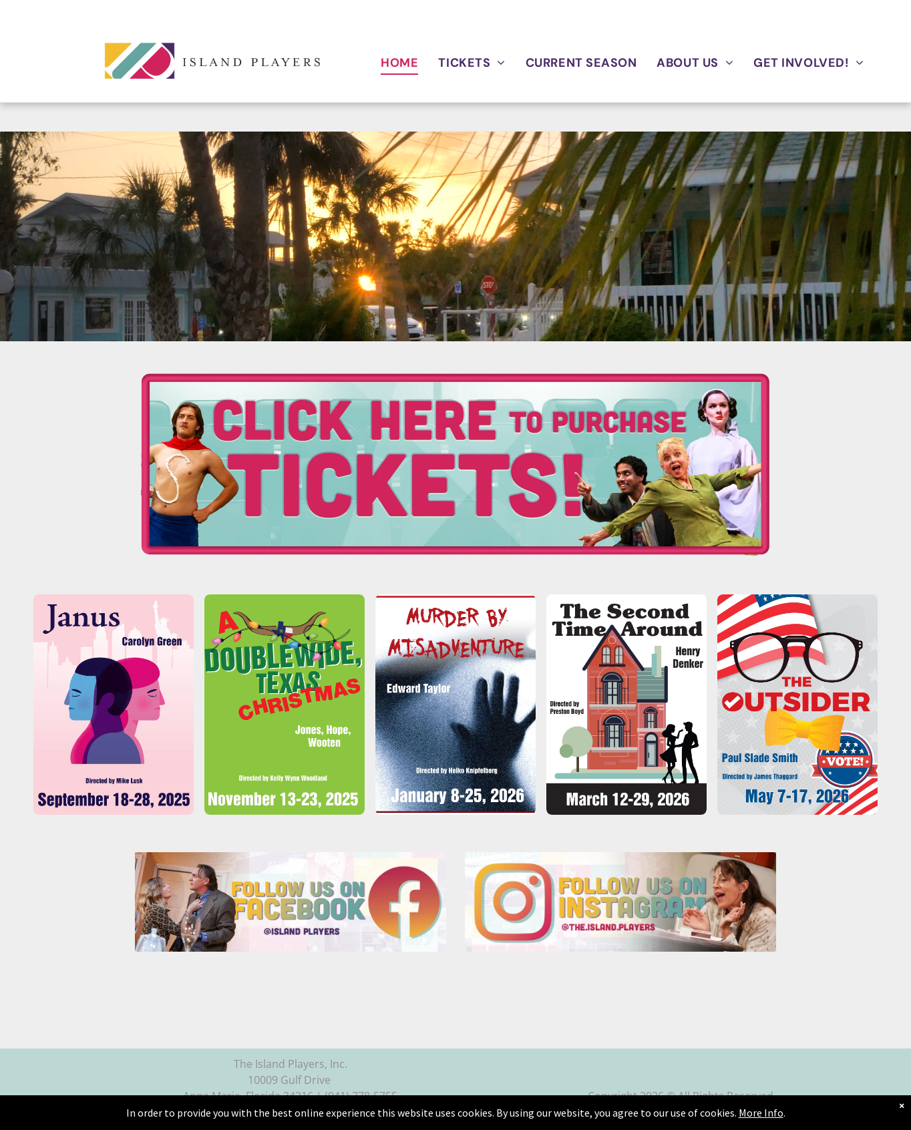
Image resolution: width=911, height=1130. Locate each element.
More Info (761, 1112)
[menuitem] (399, 63)
